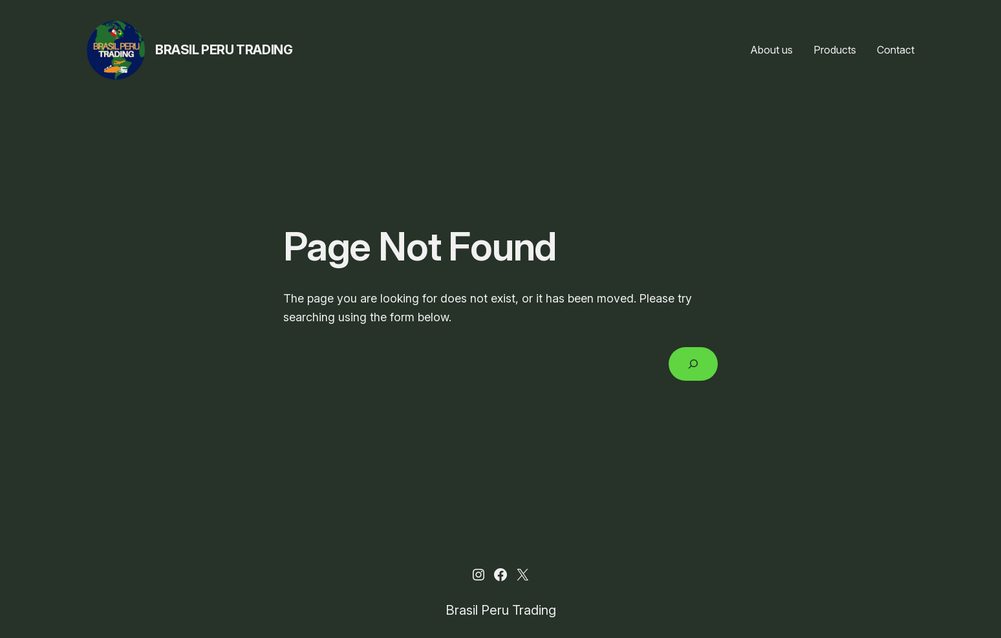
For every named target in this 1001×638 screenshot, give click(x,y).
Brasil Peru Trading (223, 50)
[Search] (693, 364)
